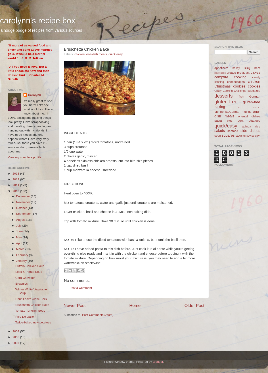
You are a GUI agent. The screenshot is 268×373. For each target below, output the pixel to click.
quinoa (246, 126)
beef (257, 68)
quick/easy (116, 54)
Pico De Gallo (24, 316)
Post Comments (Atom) (97, 315)
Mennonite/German (227, 111)
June (19, 231)
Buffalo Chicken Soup (29, 266)
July (19, 225)
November (23, 202)
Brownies (21, 283)
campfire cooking (230, 77)
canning (219, 81)
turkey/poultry (251, 135)
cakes (255, 72)
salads (219, 131)
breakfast (243, 72)
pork (240, 120)
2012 (16, 179)
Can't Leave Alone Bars (31, 299)
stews (239, 135)
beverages (220, 72)
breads (231, 72)
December (23, 196)
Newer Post (75, 305)
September (24, 213)
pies (229, 120)
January (22, 261)
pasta (218, 120)
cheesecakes (236, 81)
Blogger (158, 361)
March (20, 249)
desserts (223, 96)
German (254, 96)
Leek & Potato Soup (28, 271)
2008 (16, 337)
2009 (16, 331)
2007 (16, 343)
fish (241, 96)
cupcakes (253, 90)
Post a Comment (80, 288)
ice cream (249, 107)
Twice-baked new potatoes (33, 322)
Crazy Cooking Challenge (230, 90)
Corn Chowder (25, 277)
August (21, 219)
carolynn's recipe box (37, 20)
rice (257, 126)
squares (228, 135)
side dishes (250, 131)
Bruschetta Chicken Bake (32, 304)
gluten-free (225, 101)
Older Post (194, 305)
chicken (79, 54)
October (22, 208)
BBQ (247, 68)
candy (256, 77)
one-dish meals (96, 54)
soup (217, 135)
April (19, 243)
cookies (254, 86)
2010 (16, 191)
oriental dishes (249, 116)
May (19, 237)
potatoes (254, 120)
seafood (232, 131)
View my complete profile (24, 157)
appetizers (221, 68)
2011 (16, 185)
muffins (246, 111)
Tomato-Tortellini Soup (30, 310)
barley (236, 68)
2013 (16, 173)
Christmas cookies (229, 86)
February (22, 255)
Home (134, 305)
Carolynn (34, 95)
